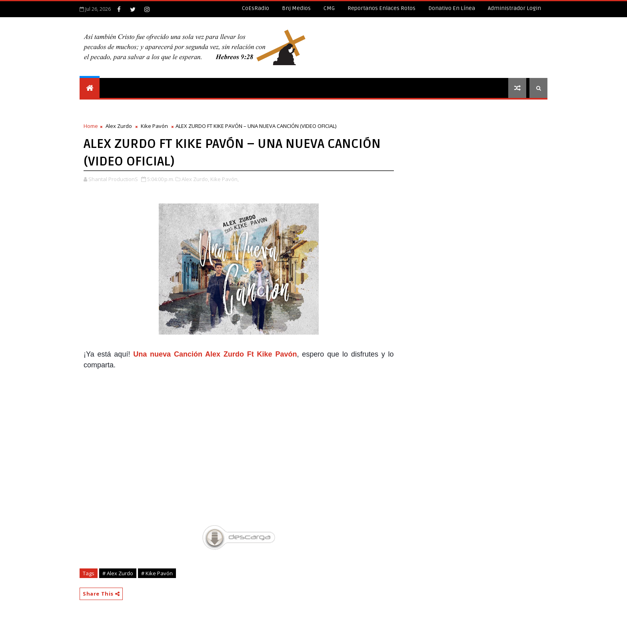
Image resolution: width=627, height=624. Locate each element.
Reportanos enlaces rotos (381, 8)
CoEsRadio (255, 8)
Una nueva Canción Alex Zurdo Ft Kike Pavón (215, 354)
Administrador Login (514, 8)
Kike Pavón (154, 126)
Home (91, 126)
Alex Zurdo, (195, 179)
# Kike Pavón (157, 573)
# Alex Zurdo (117, 573)
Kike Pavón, (224, 179)
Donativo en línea (451, 8)
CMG (329, 8)
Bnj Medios (296, 8)
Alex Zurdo (119, 126)
